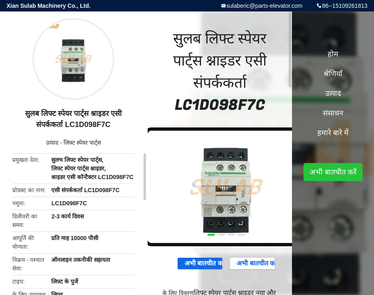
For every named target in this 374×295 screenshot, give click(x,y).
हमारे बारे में (333, 133)
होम (333, 54)
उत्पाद (52, 142)
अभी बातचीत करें (200, 263)
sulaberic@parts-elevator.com (264, 5)
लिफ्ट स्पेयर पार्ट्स (82, 142)
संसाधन (333, 113)
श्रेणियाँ (333, 74)
